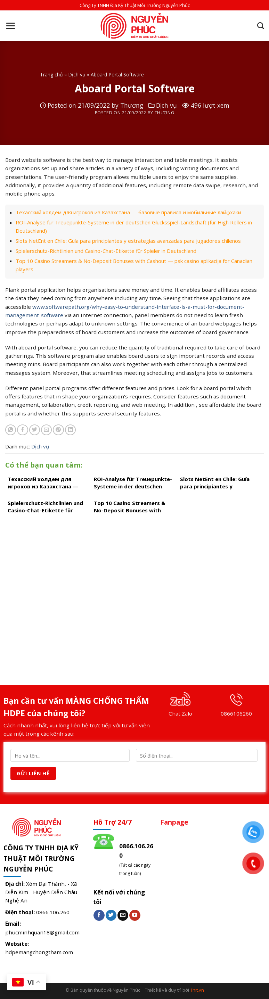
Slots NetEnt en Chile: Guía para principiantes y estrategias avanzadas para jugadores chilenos (128, 240)
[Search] (260, 25)
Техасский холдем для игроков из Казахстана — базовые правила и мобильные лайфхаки (128, 212)
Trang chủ (51, 74)
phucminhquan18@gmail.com (42, 932)
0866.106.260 (53, 912)
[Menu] (10, 25)
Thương (131, 105)
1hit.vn (197, 990)
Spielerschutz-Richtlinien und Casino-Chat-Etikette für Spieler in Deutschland (106, 250)
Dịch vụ (76, 74)
